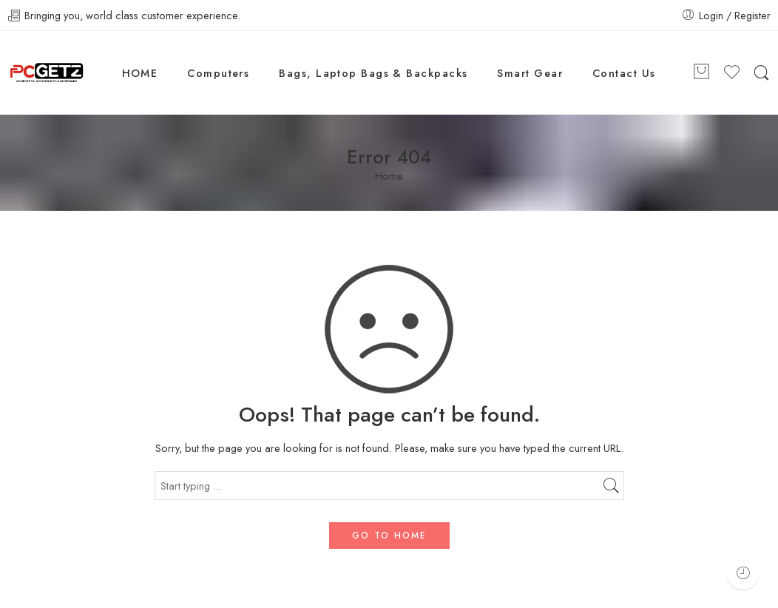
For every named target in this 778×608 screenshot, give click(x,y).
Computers (218, 73)
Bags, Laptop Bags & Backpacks (373, 73)
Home (389, 176)
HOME (140, 73)
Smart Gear (530, 73)
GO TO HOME (389, 535)
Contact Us (624, 73)
